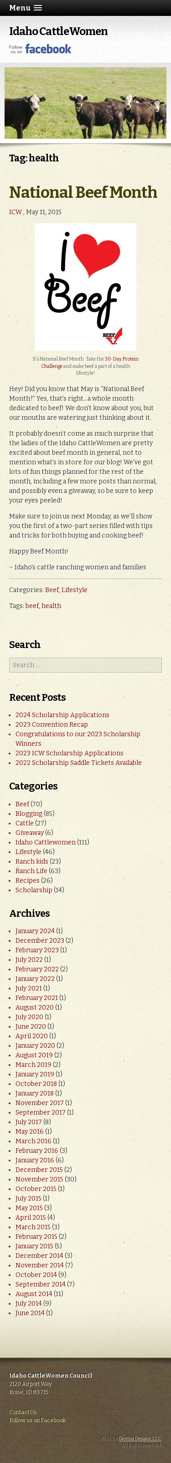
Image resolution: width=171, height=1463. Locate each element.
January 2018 (35, 1093)
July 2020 (29, 1017)
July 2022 (29, 960)
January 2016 (35, 1160)
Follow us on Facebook (37, 1420)
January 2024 (35, 931)
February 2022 (37, 969)
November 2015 (39, 1179)
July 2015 (28, 1198)
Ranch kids (32, 861)
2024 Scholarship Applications (62, 715)
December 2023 (40, 941)
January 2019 (35, 1074)
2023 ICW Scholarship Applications (70, 753)
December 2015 (39, 1170)
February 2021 (37, 998)
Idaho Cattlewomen (46, 842)
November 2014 (40, 1265)
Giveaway (30, 833)
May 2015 (29, 1208)
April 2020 (32, 1036)
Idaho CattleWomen (58, 31)
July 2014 (29, 1303)
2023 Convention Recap (52, 725)
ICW (15, 212)
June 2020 (31, 1027)
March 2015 (33, 1227)
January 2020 (35, 1046)
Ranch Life (31, 871)
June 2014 (30, 1313)
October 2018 (36, 1084)
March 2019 (34, 1065)
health (51, 606)
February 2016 (37, 1151)
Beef (52, 590)
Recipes (28, 881)
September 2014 (41, 1284)
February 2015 (36, 1237)
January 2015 (34, 1246)
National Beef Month (83, 192)
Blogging (29, 814)
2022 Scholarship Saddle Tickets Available (79, 763)
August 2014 (34, 1294)
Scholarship (34, 890)
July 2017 (29, 1122)
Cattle (25, 823)
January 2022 (35, 979)
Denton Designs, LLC (140, 1439)
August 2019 (34, 1055)
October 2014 (36, 1275)
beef (32, 606)
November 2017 (40, 1103)
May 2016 (30, 1132)
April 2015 (31, 1218)
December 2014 (39, 1256)
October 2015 (36, 1189)
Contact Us (22, 1412)
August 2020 (35, 1007)
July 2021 (29, 988)
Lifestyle (75, 590)
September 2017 (41, 1112)
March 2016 (34, 1141)
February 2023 (37, 950)
